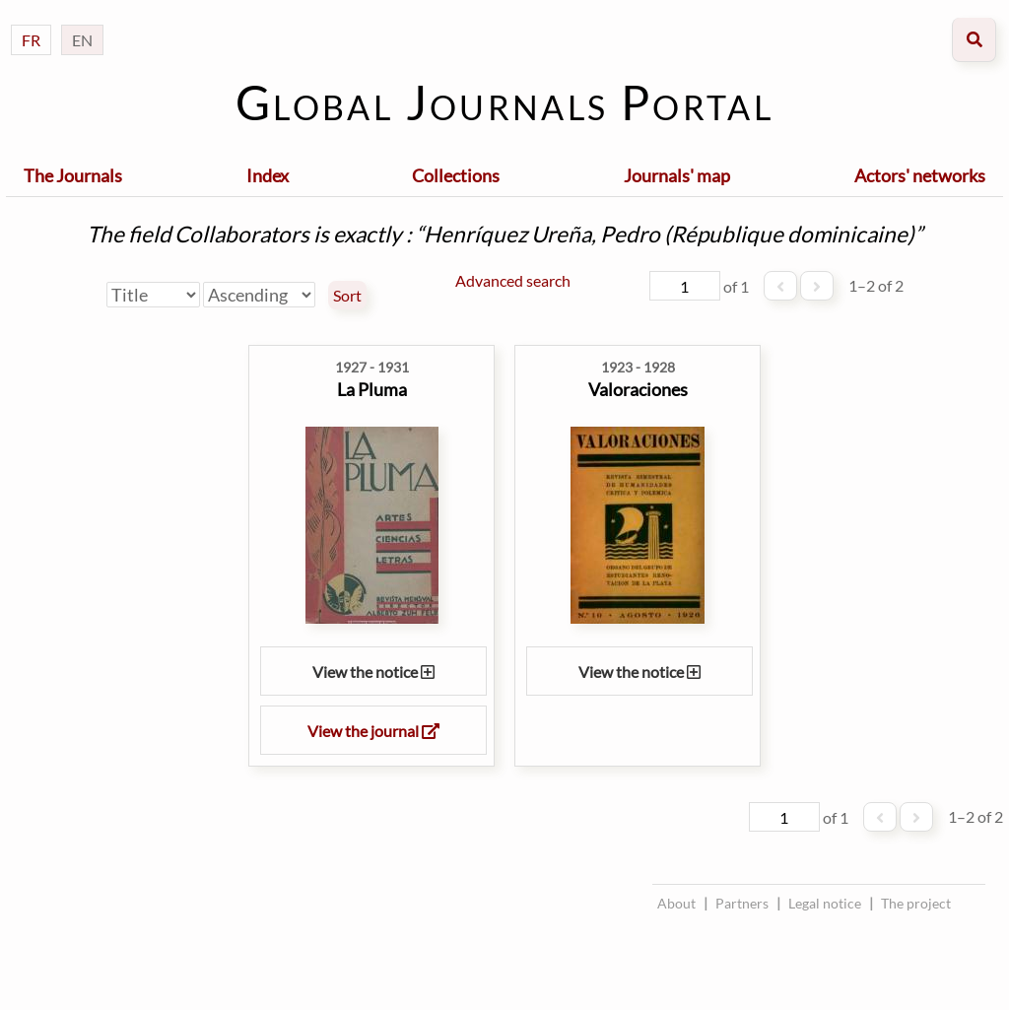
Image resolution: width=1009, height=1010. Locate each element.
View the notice (373, 671)
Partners (742, 903)
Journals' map (677, 175)
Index (267, 175)
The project (916, 903)
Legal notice (824, 903)
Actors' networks (919, 175)
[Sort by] (153, 294)
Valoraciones (638, 389)
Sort (347, 295)
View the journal (373, 730)
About (676, 903)
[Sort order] (259, 294)
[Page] (684, 286)
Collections (456, 175)
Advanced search (513, 280)
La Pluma (372, 389)
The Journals (73, 175)
